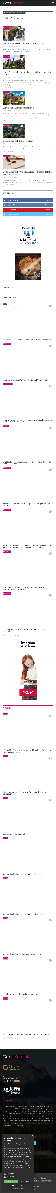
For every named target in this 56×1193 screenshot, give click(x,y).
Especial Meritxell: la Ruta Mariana (18, 141)
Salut (5, 303)
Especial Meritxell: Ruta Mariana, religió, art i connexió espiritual (27, 73)
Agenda (5, 714)
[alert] (18, 1162)
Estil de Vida (6, 343)
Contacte (44, 1178)
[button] (18, 1185)
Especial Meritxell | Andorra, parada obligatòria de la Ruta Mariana (28, 173)
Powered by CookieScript (18, 1188)
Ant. (5, 635)
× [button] (32, 1135)
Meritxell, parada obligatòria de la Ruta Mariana (23, 43)
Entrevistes (6, 551)
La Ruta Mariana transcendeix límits (18, 108)
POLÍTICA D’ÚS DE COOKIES (42, 1181)
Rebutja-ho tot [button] (25, 1181)
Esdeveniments (7, 384)
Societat (6, 28)
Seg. (10, 635)
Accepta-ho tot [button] (11, 1181)
